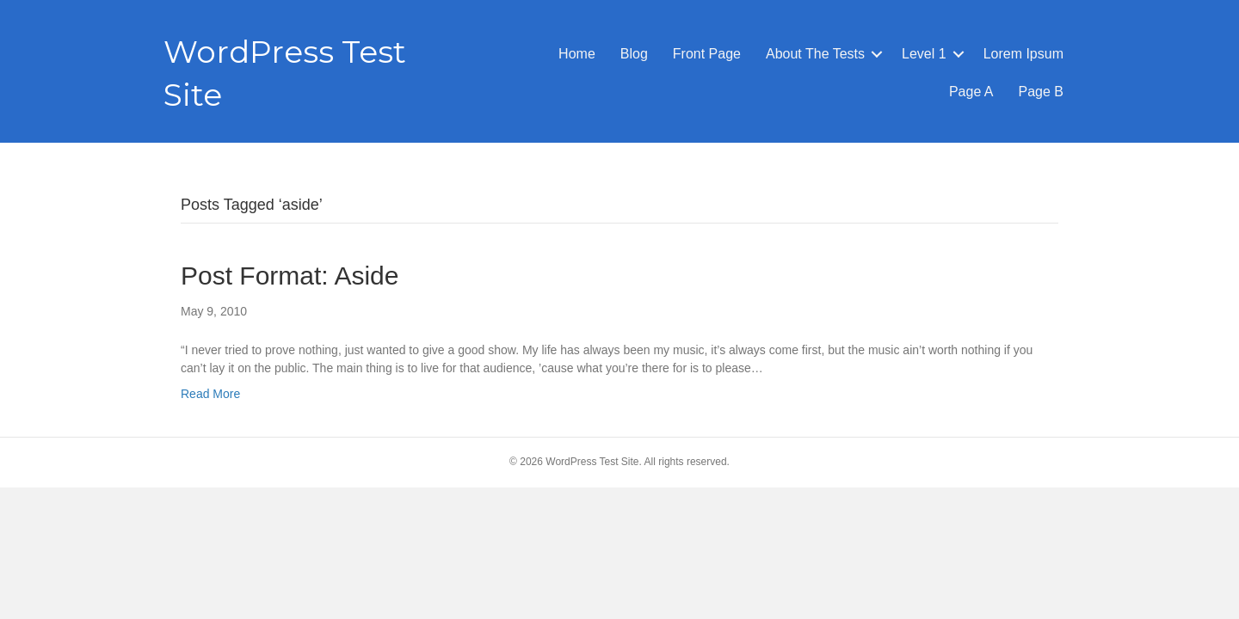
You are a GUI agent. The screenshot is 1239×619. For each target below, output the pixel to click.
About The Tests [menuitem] (815, 53)
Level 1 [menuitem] (924, 53)
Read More (210, 394)
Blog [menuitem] (634, 53)
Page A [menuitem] (971, 91)
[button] (877, 54)
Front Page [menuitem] (707, 53)
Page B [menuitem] (1041, 91)
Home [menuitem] (576, 53)
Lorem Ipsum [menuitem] (1023, 53)
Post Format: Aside (289, 275)
